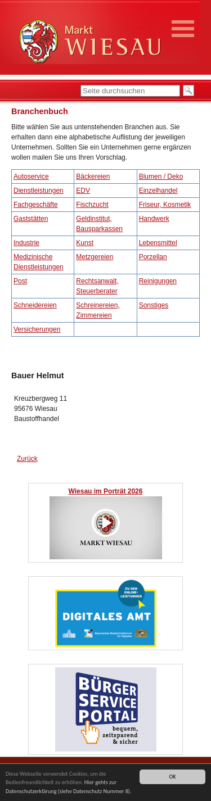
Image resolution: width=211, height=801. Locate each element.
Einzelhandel (158, 190)
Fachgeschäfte (36, 205)
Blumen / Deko (161, 176)
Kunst (84, 243)
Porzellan (153, 257)
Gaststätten (31, 219)
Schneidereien (35, 305)
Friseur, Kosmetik (165, 205)
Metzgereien (94, 257)
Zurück (27, 459)
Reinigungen (158, 281)
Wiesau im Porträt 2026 (106, 491)
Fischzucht (92, 205)
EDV (83, 190)
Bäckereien (93, 176)
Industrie (26, 243)
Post (20, 281)
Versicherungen (37, 329)
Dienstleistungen (39, 190)
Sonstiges (154, 305)
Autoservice (31, 176)
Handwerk (154, 219)
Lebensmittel (158, 243)
